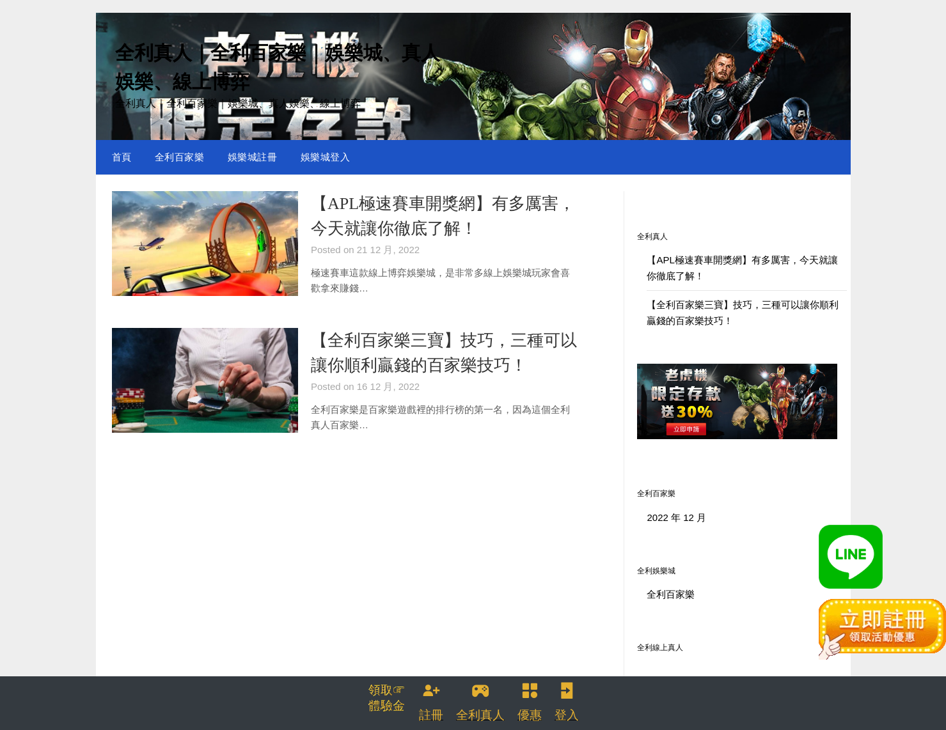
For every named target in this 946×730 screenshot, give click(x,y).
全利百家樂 (180, 156)
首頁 (122, 156)
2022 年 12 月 (676, 517)
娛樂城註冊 (253, 156)
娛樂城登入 (326, 156)
